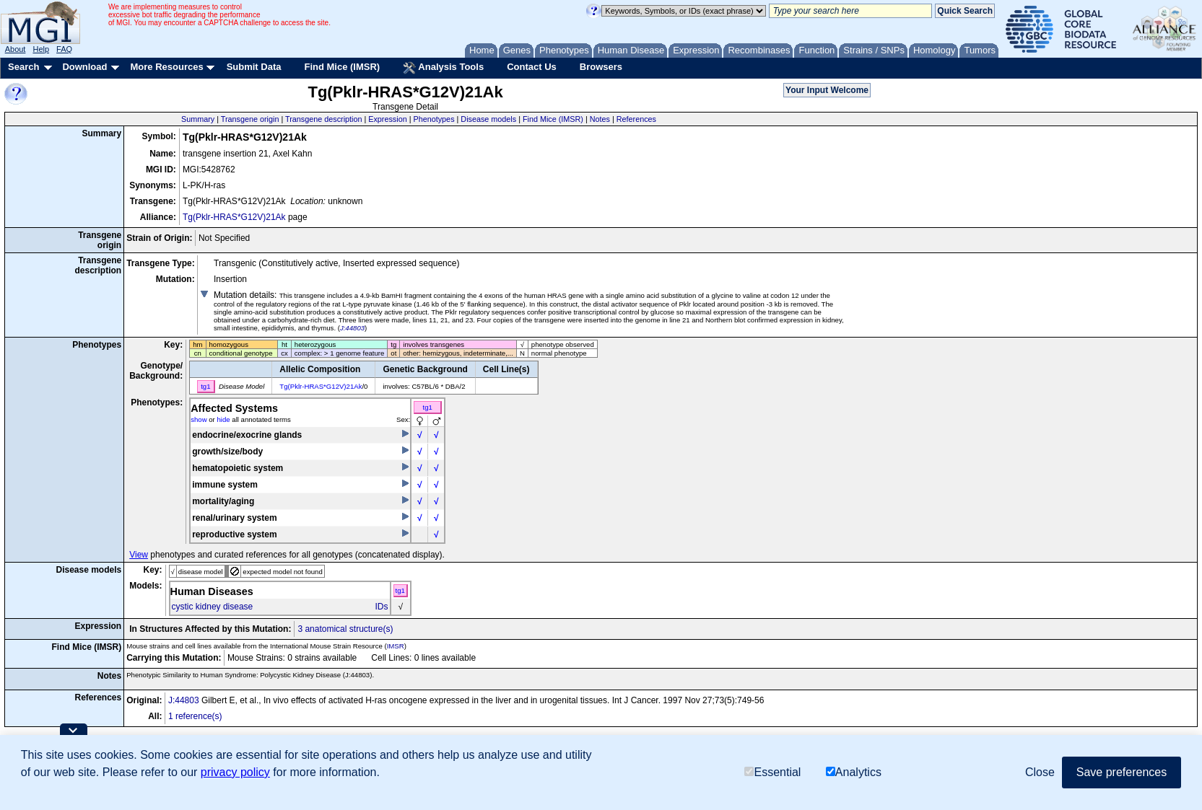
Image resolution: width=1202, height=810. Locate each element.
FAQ (64, 49)
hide (223, 419)
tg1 (427, 407)
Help (40, 49)
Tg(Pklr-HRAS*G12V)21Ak (234, 217)
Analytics (853, 772)
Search (23, 66)
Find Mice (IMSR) (342, 66)
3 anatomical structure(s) (345, 629)
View (138, 555)
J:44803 (352, 328)
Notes (600, 119)
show (198, 419)
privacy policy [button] (235, 772)
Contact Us (532, 66)
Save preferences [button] (1121, 772)
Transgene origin (250, 119)
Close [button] (1040, 772)
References (636, 119)
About (15, 49)
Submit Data (254, 66)
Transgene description (323, 119)
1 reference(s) (195, 716)
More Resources (166, 66)
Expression (387, 119)
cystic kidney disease (212, 607)
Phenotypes (434, 119)
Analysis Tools (443, 67)
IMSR (395, 646)
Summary (197, 119)
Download (84, 66)
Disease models (488, 119)
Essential (772, 772)
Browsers (601, 66)
